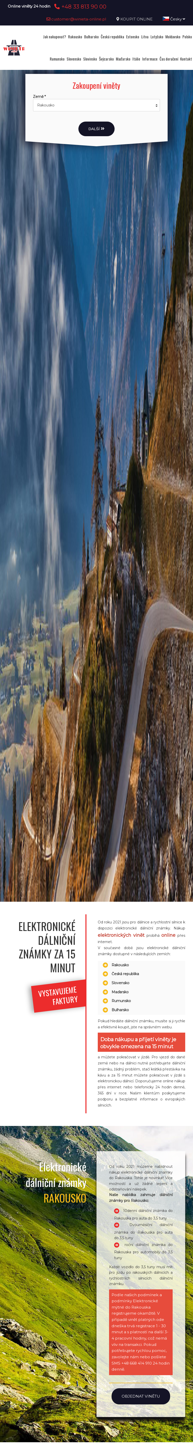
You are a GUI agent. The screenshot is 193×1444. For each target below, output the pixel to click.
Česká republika (112, 36)
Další (96, 129)
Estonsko (132, 36)
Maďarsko (123, 59)
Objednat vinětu (141, 1396)
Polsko (187, 36)
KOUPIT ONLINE (136, 19)
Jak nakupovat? (54, 36)
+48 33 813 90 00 (79, 6)
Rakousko (75, 36)
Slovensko (74, 59)
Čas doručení (169, 59)
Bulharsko (91, 36)
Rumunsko (57, 59)
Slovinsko (90, 59)
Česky (174, 19)
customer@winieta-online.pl (76, 19)
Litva (145, 36)
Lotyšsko (157, 36)
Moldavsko (172, 36)
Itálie (136, 59)
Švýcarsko (106, 59)
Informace (150, 59)
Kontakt (186, 59)
